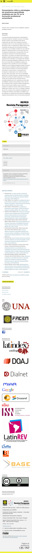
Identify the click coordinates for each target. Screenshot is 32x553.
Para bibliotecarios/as (6, 294)
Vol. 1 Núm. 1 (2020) (15, 6)
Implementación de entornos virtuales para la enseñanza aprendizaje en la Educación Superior (17, 266)
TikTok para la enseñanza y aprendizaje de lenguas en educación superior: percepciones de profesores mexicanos (17, 257)
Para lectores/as (5, 290)
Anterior (5, 272)
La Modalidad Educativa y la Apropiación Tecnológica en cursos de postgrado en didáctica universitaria (17, 201)
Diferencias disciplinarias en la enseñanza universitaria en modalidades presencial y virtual (17, 223)
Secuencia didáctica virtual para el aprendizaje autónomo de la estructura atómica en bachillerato (16, 231)
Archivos (8, 6)
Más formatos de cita (9, 182)
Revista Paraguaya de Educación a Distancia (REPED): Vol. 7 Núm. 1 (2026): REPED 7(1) (17, 234)
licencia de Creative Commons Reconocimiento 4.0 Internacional (15, 536)
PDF (5, 141)
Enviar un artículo (8, 281)
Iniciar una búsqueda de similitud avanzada (19, 274)
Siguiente (26, 272)
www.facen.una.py (7, 526)
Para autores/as (5, 292)
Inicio (3, 6)
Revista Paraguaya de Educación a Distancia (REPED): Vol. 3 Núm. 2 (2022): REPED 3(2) (17, 241)
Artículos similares (7, 190)
